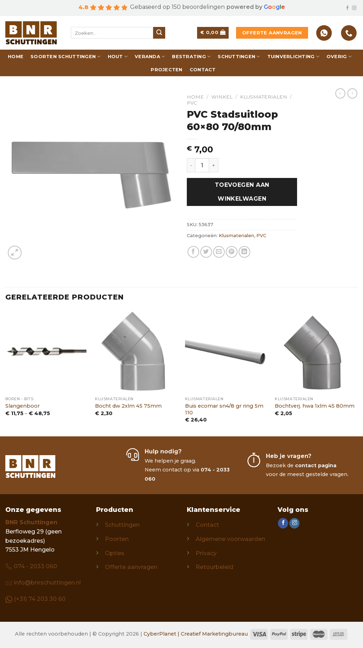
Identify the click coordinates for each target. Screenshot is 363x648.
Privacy (206, 553)
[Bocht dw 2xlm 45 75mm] (136, 351)
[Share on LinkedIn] (244, 252)
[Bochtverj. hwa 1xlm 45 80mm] (316, 351)
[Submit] (159, 33)
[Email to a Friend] (219, 252)
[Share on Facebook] (193, 252)
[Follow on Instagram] (354, 8)
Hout (118, 56)
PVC (192, 103)
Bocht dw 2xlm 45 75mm (128, 406)
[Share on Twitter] (206, 252)
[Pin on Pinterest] (232, 252)
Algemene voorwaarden (230, 539)
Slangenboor (22, 406)
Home (15, 56)
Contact (203, 69)
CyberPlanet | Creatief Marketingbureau (196, 634)
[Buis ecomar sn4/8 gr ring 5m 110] (226, 351)
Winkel (222, 97)
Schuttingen (239, 56)
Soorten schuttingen (65, 56)
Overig (339, 56)
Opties (114, 553)
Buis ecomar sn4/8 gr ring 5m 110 (224, 409)
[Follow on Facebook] (347, 8)
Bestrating (191, 56)
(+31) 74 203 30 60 (40, 599)
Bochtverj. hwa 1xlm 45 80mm (314, 406)
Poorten (117, 539)
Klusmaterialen (263, 97)
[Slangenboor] (46, 351)
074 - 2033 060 (35, 566)
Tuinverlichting (293, 56)
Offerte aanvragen (131, 567)
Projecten (166, 69)
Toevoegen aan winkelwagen (242, 191)
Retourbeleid (214, 567)
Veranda (150, 56)
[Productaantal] (202, 165)
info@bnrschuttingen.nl (47, 582)
